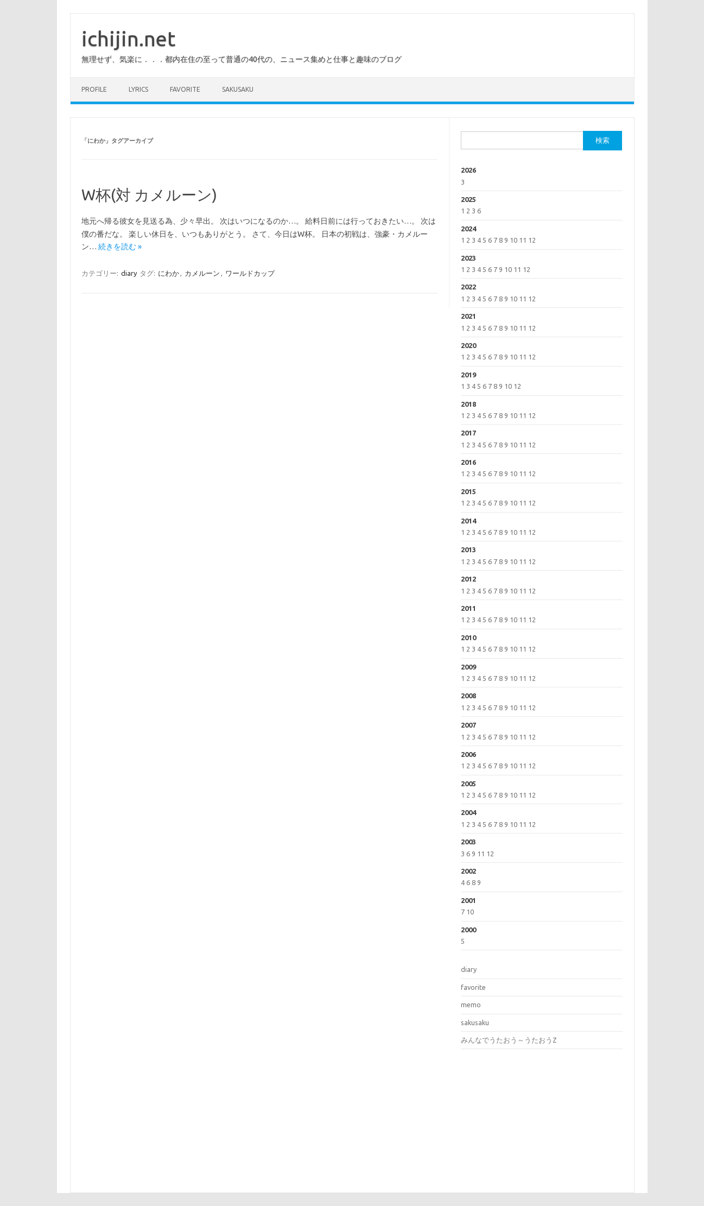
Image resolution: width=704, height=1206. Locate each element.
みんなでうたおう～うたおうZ (509, 1040)
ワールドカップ (250, 273)
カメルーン (202, 273)
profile (94, 89)
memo (471, 1004)
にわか (168, 273)
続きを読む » (120, 246)
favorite (185, 89)
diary (129, 273)
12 (532, 240)
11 (523, 240)
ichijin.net (128, 38)
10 (513, 240)
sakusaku (237, 89)
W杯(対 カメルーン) (149, 194)
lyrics (138, 89)
